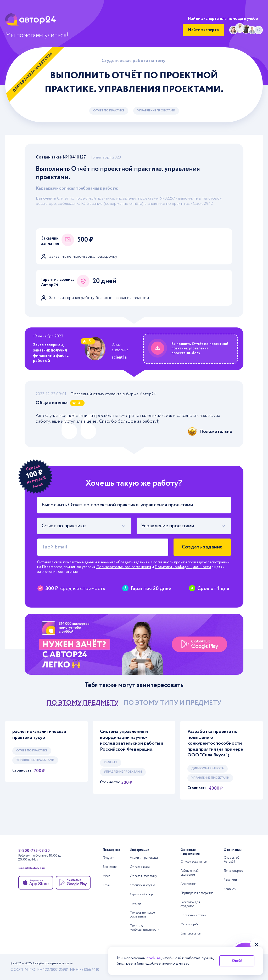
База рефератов (191, 934)
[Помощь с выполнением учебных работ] (134, 644)
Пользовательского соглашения (123, 567)
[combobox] (84, 526)
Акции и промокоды (144, 858)
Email (107, 885)
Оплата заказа (140, 867)
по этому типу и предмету (172, 703)
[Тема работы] (134, 505)
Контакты (230, 889)
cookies (154, 958)
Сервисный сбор (141, 894)
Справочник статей (193, 915)
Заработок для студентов (190, 904)
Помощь (135, 903)
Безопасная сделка (142, 885)
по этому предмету (83, 703)
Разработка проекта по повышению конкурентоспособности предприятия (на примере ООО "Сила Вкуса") (215, 743)
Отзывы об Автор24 (231, 860)
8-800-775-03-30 (34, 851)
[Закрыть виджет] (256, 944)
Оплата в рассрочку (143, 876)
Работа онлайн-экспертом (191, 873)
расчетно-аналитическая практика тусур (39, 734)
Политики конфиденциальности (183, 567)
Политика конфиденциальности (144, 928)
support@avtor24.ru (31, 868)
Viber (106, 876)
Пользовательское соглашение (142, 915)
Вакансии (230, 880)
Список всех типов (194, 862)
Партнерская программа (197, 893)
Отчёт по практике (108, 111)
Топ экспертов (233, 871)
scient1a (119, 357)
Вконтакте (109, 867)
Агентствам (188, 884)
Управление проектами (156, 111)
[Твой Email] (102, 547)
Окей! (237, 961)
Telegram (109, 858)
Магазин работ (190, 924)
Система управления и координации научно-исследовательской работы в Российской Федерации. (132, 740)
